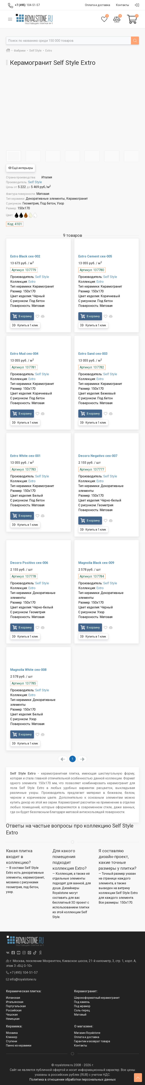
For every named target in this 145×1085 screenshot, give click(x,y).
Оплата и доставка (86, 1037)
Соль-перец (82, 1010)
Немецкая (12, 1018)
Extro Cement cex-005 (95, 256)
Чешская (12, 1014)
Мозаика (12, 1032)
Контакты (80, 1045)
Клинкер (11, 1037)
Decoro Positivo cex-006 (29, 563)
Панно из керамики (18, 1045)
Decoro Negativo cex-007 (97, 456)
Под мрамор (82, 1006)
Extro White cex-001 (25, 456)
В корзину (22, 316)
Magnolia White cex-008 (28, 670)
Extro (32, 282)
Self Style (35, 182)
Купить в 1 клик (25, 325)
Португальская (16, 1006)
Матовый (80, 1014)
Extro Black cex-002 (25, 256)
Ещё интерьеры (20, 168)
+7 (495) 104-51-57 (22, 972)
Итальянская (14, 1002)
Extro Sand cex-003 (92, 354)
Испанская (13, 997)
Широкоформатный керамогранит (97, 997)
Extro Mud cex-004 (24, 354)
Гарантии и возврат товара (92, 1041)
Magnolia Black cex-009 (96, 563)
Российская (13, 1010)
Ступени (11, 1041)
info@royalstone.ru (21, 979)
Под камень (82, 1002)
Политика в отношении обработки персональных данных (72, 1079)
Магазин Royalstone (87, 1032)
